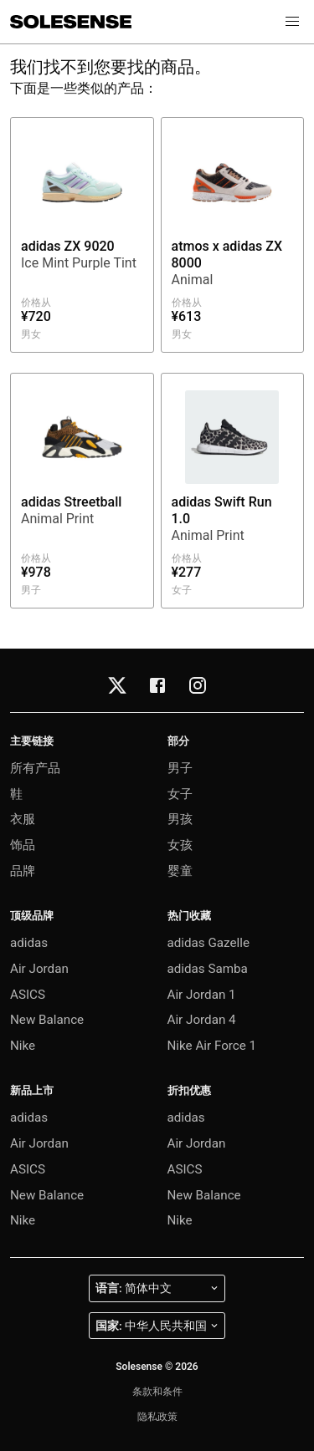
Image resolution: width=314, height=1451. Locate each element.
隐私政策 (157, 1417)
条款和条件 (157, 1392)
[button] (292, 21)
